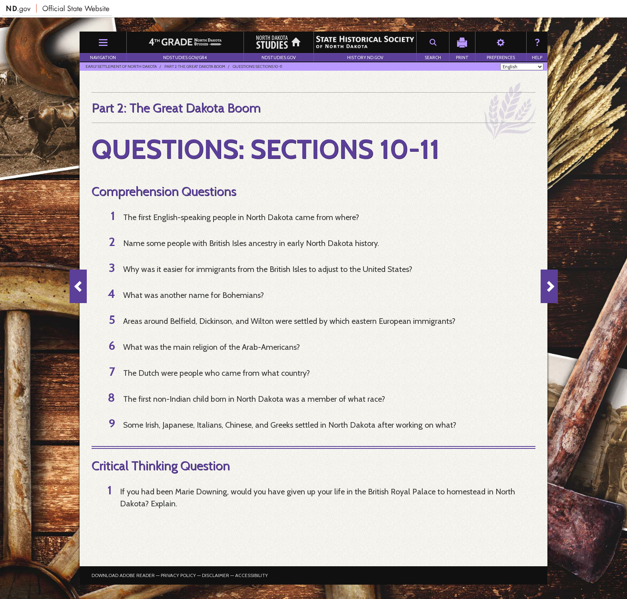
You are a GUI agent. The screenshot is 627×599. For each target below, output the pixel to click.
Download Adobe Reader (123, 575)
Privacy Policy (178, 575)
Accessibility (251, 575)
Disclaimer (215, 575)
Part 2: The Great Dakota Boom (194, 66)
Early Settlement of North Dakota (121, 66)
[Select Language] (521, 66)
